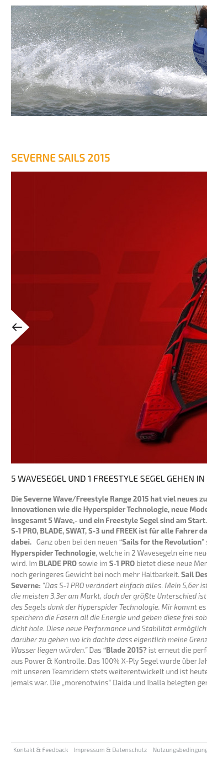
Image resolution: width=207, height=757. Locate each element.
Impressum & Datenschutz (110, 749)
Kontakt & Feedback (40, 749)
